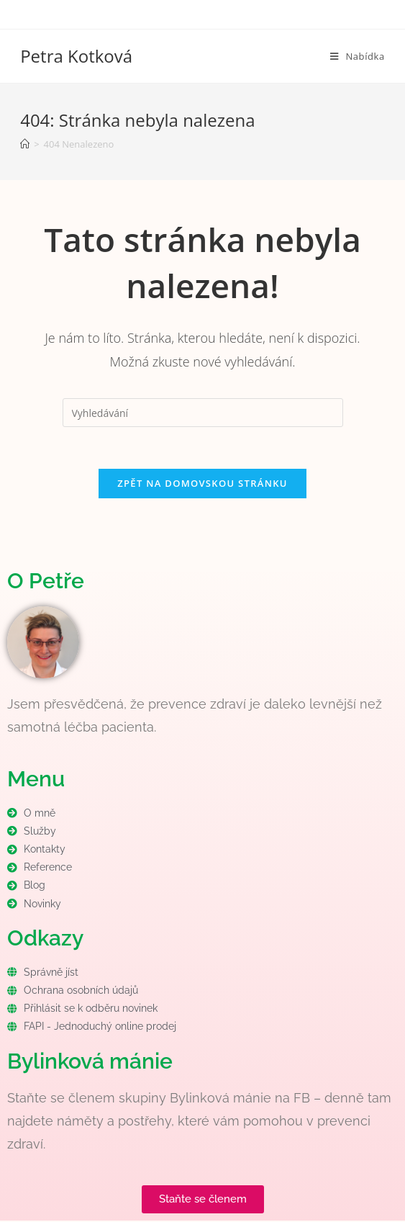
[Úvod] (24, 144)
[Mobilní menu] (357, 56)
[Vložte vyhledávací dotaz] (203, 412)
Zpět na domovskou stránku (202, 484)
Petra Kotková (76, 56)
